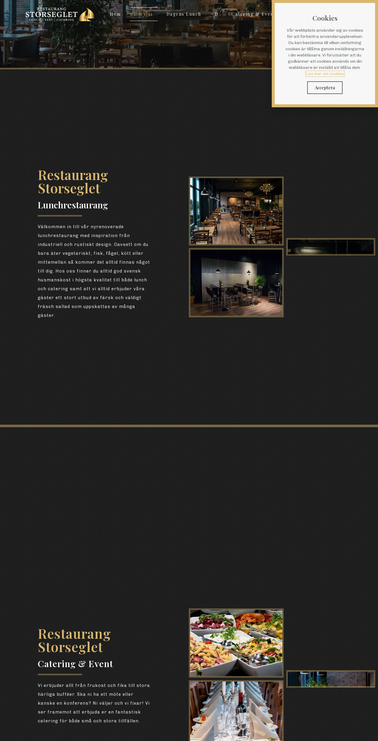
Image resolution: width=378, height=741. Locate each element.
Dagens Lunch (184, 14)
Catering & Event (254, 14)
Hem (115, 14)
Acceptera (329, 87)
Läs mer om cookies (329, 73)
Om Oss (143, 14)
